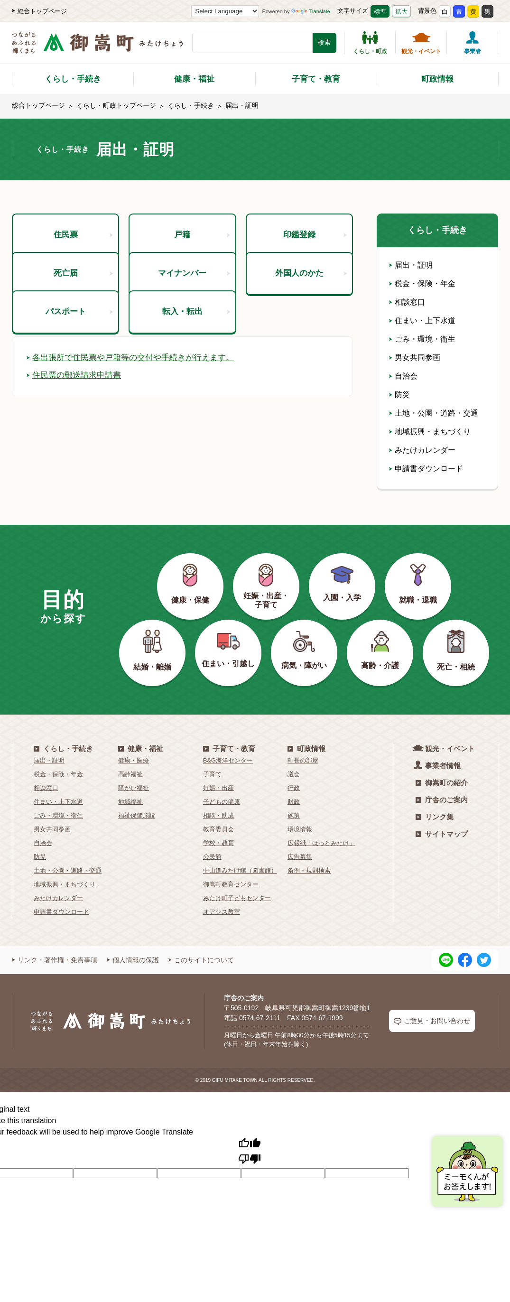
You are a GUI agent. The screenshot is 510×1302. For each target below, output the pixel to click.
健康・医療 (133, 760)
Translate (310, 11)
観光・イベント (421, 42)
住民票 (83, 242)
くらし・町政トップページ (116, 105)
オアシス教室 (221, 911)
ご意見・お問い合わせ (432, 1021)
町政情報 (437, 79)
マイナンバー (193, 309)
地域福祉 (130, 801)
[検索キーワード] (252, 43)
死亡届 (83, 309)
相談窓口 (407, 302)
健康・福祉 (194, 79)
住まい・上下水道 (422, 320)
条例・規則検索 (309, 870)
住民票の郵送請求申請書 (76, 461)
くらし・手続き (73, 79)
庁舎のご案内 (442, 800)
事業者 (472, 42)
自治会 (403, 376)
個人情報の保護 (133, 960)
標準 (380, 11)
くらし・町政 (370, 42)
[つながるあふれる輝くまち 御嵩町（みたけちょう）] (97, 48)
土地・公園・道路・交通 (433, 413)
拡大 (401, 11)
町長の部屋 (302, 760)
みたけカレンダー (422, 450)
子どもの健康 (221, 801)
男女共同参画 (414, 357)
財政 (293, 801)
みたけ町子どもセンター (237, 898)
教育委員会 (218, 829)
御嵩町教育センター (231, 884)
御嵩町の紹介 (442, 783)
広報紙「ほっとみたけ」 (321, 842)
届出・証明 (411, 265)
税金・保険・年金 (422, 283)
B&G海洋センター (228, 760)
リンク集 (435, 817)
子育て (212, 774)
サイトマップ (442, 834)
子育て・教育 (316, 79)
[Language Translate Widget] (225, 11)
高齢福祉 (130, 774)
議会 (293, 774)
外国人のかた (310, 309)
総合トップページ (39, 11)
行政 (293, 787)
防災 (399, 395)
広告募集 (299, 856)
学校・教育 (218, 842)
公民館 (212, 856)
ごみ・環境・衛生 (422, 339)
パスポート (78, 376)
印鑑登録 (314, 242)
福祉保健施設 (136, 815)
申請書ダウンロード (426, 469)
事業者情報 (438, 765)
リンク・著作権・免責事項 (54, 960)
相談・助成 (218, 815)
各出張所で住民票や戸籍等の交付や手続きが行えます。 (136, 444)
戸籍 (202, 242)
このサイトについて (201, 960)
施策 (293, 815)
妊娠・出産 (218, 787)
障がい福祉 (133, 787)
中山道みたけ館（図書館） (240, 870)
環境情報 (299, 829)
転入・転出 (195, 376)
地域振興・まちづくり (430, 432)
